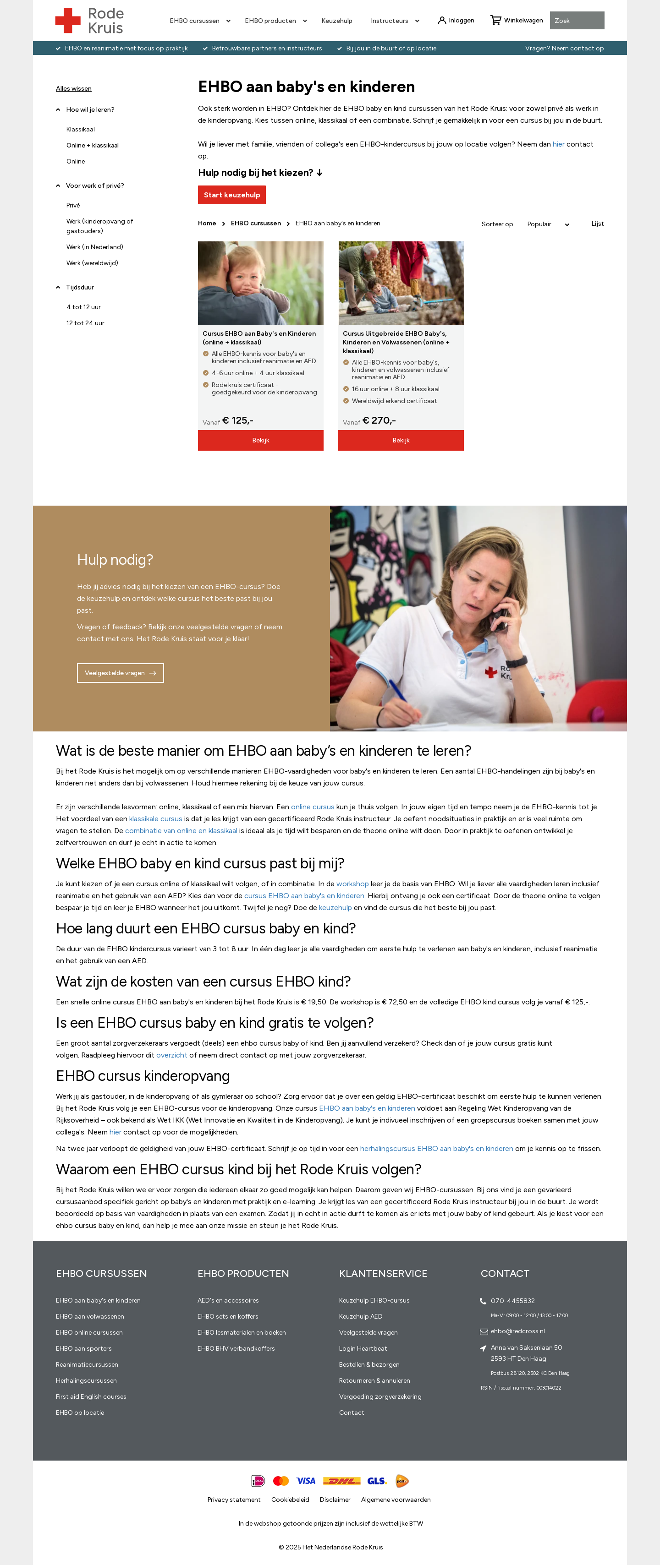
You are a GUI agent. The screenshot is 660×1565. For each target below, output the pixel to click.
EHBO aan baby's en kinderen (367, 1108)
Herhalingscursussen (86, 1381)
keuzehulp (335, 907)
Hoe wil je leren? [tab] (90, 113)
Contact (351, 1413)
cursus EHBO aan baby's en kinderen (304, 895)
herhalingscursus (388, 1148)
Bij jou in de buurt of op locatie (391, 48)
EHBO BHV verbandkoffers (236, 1348)
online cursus (313, 806)
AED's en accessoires (228, 1300)
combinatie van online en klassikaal (181, 830)
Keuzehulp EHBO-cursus (374, 1300)
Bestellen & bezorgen (369, 1365)
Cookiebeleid (290, 1500)
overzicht (171, 1055)
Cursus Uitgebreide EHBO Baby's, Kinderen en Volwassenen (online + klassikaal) (396, 342)
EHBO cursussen (256, 223)
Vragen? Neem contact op (564, 48)
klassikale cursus (155, 818)
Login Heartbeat (363, 1348)
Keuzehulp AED (361, 1316)
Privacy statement (234, 1500)
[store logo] (89, 20)
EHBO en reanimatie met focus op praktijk (126, 48)
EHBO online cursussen (89, 1332)
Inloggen (461, 20)
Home (208, 223)
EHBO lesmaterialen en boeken (242, 1332)
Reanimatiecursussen (87, 1365)
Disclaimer (335, 1500)
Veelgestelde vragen (115, 673)
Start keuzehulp (232, 195)
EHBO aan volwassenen (90, 1316)
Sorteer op (497, 224)
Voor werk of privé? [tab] (95, 186)
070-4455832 (513, 1301)
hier (115, 1132)
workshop (352, 883)
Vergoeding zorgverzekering (380, 1397)
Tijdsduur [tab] (80, 287)
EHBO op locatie (80, 1413)
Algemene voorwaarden (396, 1500)
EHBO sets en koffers (228, 1316)
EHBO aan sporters (84, 1348)
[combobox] (577, 21)
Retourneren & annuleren (374, 1381)
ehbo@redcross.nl (518, 1331)
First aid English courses (91, 1397)
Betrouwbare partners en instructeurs (267, 48)
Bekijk (261, 440)
